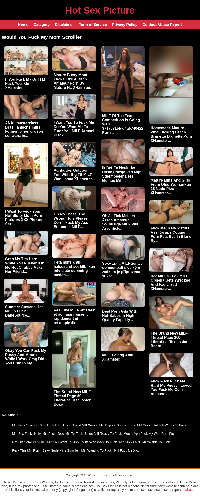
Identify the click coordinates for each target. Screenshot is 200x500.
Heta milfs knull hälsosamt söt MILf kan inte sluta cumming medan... (74, 268)
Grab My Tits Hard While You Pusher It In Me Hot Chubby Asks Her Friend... (24, 265)
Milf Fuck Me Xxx (126, 450)
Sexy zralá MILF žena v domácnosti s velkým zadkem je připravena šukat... (122, 269)
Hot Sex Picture (100, 10)
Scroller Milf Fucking (54, 425)
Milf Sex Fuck (22, 434)
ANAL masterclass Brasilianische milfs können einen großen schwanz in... (24, 129)
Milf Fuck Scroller (24, 425)
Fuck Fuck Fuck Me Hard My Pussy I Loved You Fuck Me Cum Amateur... (171, 387)
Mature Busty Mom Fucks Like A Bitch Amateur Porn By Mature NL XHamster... (73, 81)
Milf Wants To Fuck (156, 442)
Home (23, 25)
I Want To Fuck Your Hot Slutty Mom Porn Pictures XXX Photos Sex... (23, 217)
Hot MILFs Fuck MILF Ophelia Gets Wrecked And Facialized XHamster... (170, 282)
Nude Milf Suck (139, 425)
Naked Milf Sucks (84, 425)
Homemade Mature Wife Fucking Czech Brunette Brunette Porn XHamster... (171, 134)
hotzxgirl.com (102, 475)
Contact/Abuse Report (162, 25)
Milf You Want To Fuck (63, 442)
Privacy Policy (124, 25)
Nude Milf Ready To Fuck (103, 434)
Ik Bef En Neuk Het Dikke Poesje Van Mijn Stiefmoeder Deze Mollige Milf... (121, 174)
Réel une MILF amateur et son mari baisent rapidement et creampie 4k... (74, 316)
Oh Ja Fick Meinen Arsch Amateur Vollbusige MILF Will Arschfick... (120, 222)
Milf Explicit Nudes (112, 425)
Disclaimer (64, 25)
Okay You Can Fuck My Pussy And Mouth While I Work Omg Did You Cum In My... (25, 357)
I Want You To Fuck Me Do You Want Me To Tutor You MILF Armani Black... (74, 129)
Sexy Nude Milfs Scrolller (61, 450)
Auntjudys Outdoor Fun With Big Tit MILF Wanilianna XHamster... (74, 174)
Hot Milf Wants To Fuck (169, 425)
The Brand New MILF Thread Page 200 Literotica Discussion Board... (170, 339)
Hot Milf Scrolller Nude (28, 442)
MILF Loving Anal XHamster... (117, 357)
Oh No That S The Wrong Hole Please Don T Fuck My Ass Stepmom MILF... (71, 220)
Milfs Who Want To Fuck (99, 442)
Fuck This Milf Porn (26, 450)
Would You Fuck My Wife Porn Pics (149, 434)
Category (41, 25)
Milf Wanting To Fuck (96, 450)
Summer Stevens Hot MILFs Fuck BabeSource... (24, 311)
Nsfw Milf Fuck (45, 434)
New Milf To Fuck (70, 434)
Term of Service (93, 25)
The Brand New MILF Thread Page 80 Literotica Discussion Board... (73, 398)
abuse (189, 490)
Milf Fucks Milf (129, 442)
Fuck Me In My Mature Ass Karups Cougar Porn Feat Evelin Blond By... (171, 234)
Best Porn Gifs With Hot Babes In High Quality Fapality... (119, 315)
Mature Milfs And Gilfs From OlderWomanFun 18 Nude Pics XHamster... (171, 186)
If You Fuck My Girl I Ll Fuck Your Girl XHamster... (25, 83)
